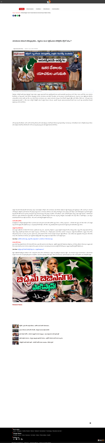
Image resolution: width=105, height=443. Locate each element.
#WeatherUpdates (29, 6)
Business (28, 432)
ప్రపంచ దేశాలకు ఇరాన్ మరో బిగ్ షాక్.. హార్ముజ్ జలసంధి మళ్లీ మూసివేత (34, 327)
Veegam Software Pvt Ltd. (44, 441)
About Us (26, 440)
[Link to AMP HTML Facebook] (16, 437)
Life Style (33, 432)
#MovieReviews (46, 6)
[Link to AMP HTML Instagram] (19, 437)
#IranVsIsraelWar (55, 6)
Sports (19, 432)
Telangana (19, 428)
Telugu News (17, 430)
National (37, 428)
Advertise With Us (34, 440)
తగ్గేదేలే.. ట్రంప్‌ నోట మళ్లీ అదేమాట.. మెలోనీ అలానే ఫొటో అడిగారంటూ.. (34, 322)
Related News (17, 301)
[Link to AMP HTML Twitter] (14, 437)
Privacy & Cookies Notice (45, 440)
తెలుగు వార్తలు (16, 426)
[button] (1, 2)
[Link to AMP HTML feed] (22, 437)
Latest (14, 428)
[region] (97, 430)
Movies (32, 428)
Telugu (13, 9)
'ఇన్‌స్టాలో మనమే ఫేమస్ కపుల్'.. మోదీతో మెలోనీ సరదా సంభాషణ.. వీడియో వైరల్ (36, 339)
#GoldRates (38, 6)
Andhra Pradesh (26, 428)
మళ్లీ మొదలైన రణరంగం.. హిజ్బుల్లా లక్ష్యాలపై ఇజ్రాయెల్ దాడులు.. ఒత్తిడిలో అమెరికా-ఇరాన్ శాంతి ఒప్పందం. (41, 335)
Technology (49, 428)
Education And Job (57, 428)
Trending (15, 432)
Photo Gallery (43, 432)
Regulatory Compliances (17, 440)
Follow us (16, 434)
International (18, 9)
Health (48, 432)
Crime (23, 432)
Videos (37, 432)
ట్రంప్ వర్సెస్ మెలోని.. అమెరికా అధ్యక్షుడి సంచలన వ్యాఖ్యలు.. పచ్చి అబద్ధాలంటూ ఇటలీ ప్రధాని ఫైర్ (39, 331)
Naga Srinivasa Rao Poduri (18, 45)
